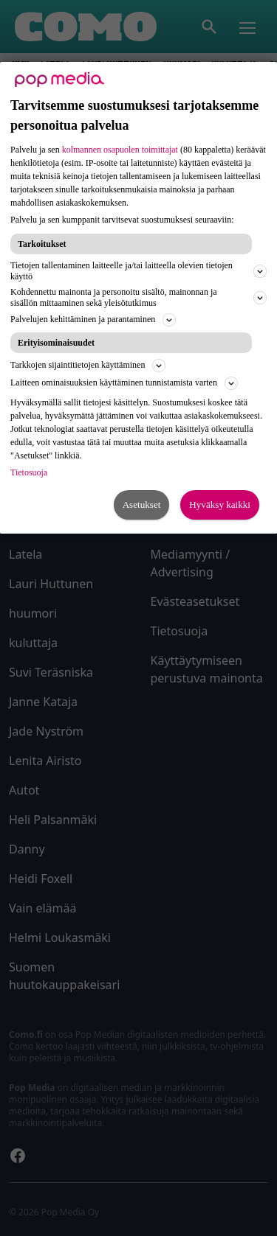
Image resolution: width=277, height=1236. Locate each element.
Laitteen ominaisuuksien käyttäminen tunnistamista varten (124, 383)
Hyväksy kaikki (219, 504)
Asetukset (142, 504)
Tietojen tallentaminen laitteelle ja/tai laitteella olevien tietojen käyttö (138, 271)
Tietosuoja (28, 472)
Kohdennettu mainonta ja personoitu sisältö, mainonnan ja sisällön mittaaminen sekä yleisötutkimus (138, 297)
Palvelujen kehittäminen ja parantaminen (93, 320)
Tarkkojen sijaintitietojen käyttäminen (87, 365)
